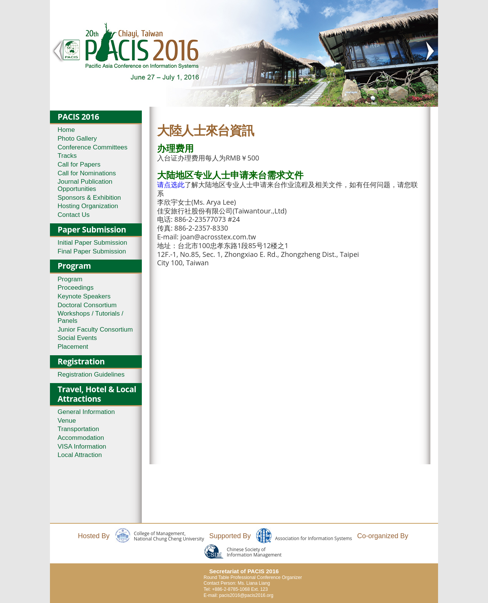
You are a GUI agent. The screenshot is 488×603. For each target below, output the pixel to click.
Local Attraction (80, 455)
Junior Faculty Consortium (95, 329)
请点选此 (171, 184)
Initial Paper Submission (92, 242)
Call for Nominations (87, 173)
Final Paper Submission (92, 251)
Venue (67, 420)
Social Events (77, 338)
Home (66, 129)
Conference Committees (92, 147)
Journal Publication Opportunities (85, 185)
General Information (86, 411)
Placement (73, 346)
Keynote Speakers (84, 296)
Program (70, 279)
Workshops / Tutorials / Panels (91, 317)
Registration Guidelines (91, 374)
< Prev (58, 51)
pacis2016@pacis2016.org (246, 595)
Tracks (67, 155)
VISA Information (82, 446)
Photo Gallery (77, 138)
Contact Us (74, 214)
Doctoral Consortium (87, 305)
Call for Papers (79, 164)
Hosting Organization (88, 206)
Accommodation (81, 437)
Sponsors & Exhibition (89, 197)
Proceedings (76, 287)
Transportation (78, 429)
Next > (429, 51)
